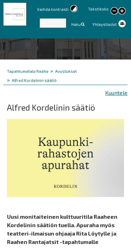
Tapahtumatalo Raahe (28, 71)
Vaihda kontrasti (52, 9)
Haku (76, 24)
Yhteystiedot (104, 24)
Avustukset (66, 71)
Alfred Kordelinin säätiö (34, 80)
